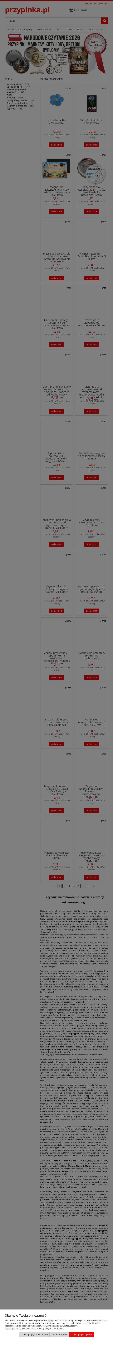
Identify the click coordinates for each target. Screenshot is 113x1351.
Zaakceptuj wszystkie (81, 1334)
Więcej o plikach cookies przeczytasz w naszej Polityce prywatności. (34, 1328)
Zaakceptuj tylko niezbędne (34, 1334)
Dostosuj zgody (59, 1334)
